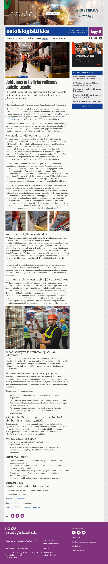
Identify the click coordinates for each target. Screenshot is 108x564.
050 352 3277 (48, 548)
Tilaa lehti (76, 538)
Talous (45, 38)
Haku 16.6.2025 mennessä (15, 499)
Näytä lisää (87, 106)
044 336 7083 (48, 553)
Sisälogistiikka (34, 38)
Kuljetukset (21, 38)
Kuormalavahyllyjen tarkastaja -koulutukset (23, 507)
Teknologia (55, 38)
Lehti (63, 38)
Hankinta (10, 38)
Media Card (76, 546)
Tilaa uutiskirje (78, 550)
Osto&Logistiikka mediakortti (84, 542)
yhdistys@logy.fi (49, 555)
